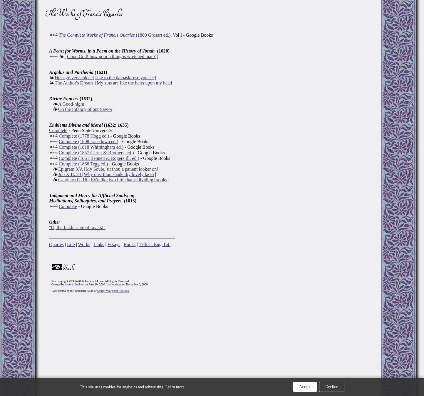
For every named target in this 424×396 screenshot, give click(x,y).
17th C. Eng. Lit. (155, 244)
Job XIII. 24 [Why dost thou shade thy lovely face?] (107, 174)
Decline (331, 387)
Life (71, 244)
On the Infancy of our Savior (85, 109)
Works (84, 244)
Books (130, 244)
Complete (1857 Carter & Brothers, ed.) (96, 152)
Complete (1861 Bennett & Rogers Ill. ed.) (99, 158)
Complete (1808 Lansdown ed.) (88, 141)
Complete (58, 130)
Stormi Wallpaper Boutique (113, 290)
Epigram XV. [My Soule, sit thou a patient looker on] (108, 169)
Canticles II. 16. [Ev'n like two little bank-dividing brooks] (113, 179)
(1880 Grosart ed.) (114, 35)
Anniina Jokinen (74, 284)
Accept (305, 387)
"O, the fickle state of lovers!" (77, 227)
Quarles (56, 244)
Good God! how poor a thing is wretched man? (111, 56)
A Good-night (71, 103)
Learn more (175, 387)
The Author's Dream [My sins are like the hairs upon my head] (114, 82)
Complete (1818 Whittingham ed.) (91, 147)
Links (98, 244)
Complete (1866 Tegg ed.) (83, 163)
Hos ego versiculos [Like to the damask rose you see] (105, 77)
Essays (114, 244)
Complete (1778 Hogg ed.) (84, 135)
